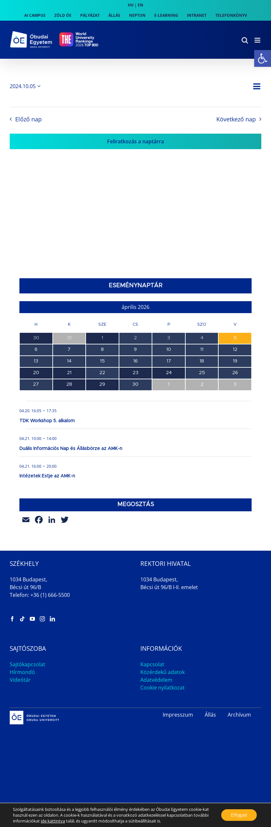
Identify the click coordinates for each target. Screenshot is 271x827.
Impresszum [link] (178, 714)
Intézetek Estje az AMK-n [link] (47, 476)
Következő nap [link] (236, 119)
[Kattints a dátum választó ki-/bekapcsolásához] (26, 86)
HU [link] (131, 5)
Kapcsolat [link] (152, 664)
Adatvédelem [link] (156, 679)
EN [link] (140, 5)
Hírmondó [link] (22, 672)
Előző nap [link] (28, 119)
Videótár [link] (20, 679)
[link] (262, 58)
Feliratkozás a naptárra (135, 141)
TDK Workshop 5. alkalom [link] (47, 421)
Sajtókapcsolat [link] (27, 664)
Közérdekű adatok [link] (162, 672)
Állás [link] (210, 714)
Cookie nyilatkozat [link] (162, 687)
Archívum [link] (239, 714)
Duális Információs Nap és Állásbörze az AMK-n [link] (70, 448)
